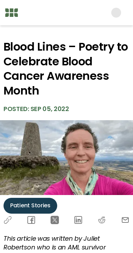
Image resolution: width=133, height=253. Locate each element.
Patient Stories (30, 205)
